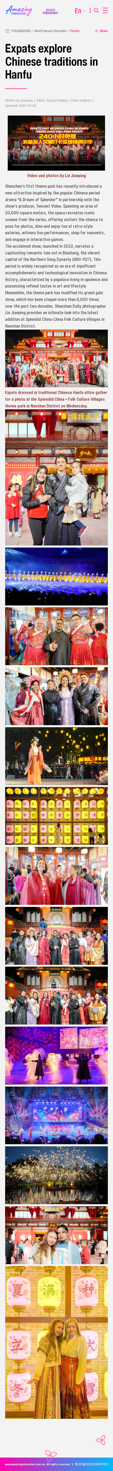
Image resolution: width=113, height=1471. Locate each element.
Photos (75, 30)
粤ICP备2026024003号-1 (91, 1464)
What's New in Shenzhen (50, 30)
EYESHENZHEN (21, 30)
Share (101, 30)
